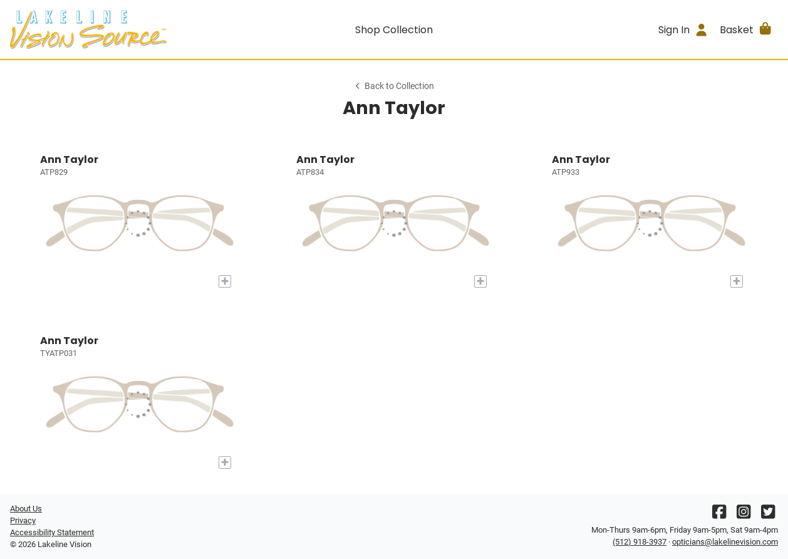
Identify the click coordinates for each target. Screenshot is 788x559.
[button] (746, 29)
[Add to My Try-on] (225, 281)
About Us (26, 508)
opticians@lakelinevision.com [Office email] (725, 541)
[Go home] (106, 29)
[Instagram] (744, 515)
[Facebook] (719, 515)
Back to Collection (394, 86)
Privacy (23, 520)
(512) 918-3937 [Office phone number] (639, 541)
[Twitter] (768, 515)
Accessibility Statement (52, 532)
